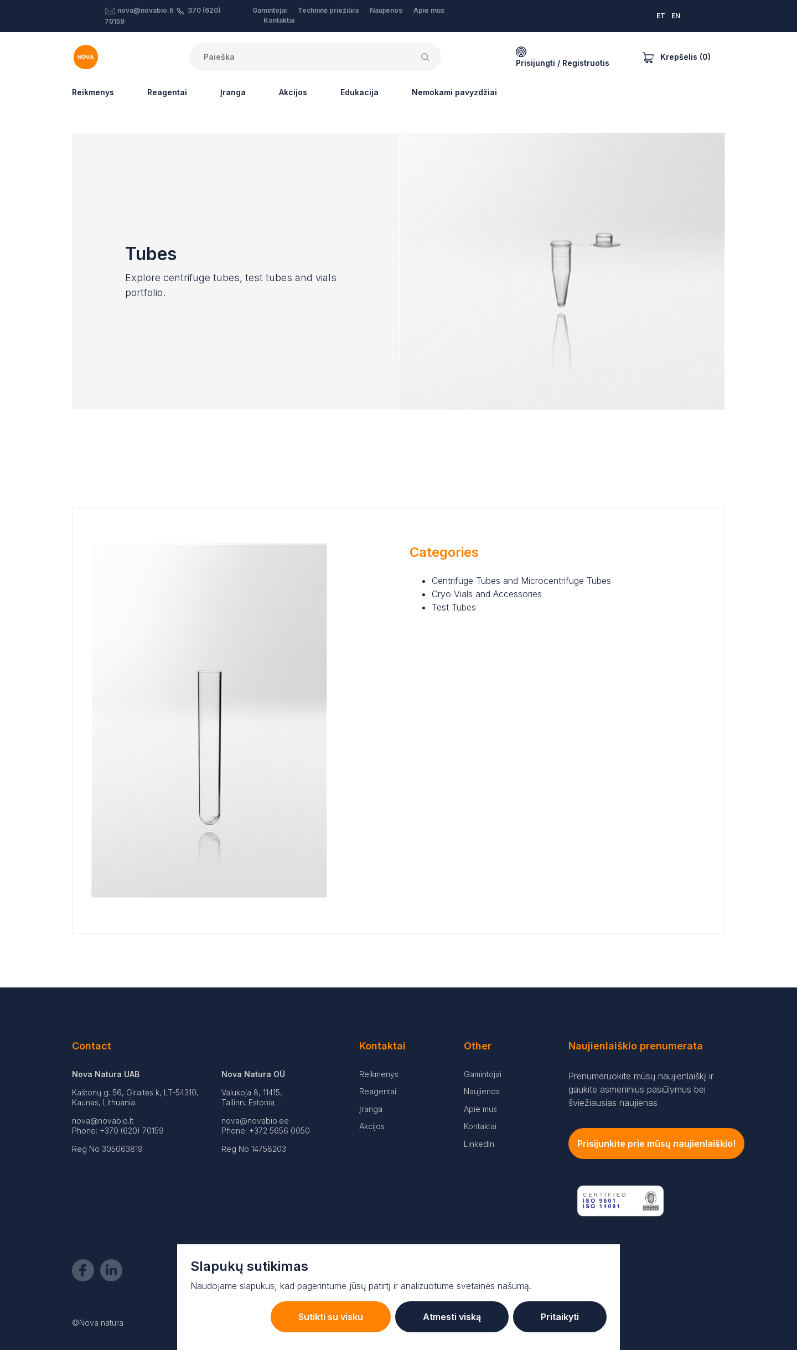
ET (660, 16)
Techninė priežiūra (328, 10)
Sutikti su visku (330, 1316)
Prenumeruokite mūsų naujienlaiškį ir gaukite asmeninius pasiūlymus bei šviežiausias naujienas (640, 1089)
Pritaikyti (560, 1316)
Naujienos (386, 10)
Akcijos (293, 92)
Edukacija (359, 92)
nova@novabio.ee (255, 1120)
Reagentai (167, 92)
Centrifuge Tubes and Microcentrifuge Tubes (521, 580)
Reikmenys (93, 92)
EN (675, 16)
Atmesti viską (452, 1316)
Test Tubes (454, 607)
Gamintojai (269, 10)
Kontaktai (278, 20)
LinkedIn (479, 1144)
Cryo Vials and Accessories (487, 593)
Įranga (233, 92)
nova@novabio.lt (145, 10)
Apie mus (428, 10)
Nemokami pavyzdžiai (454, 92)
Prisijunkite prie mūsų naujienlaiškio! (656, 1143)
